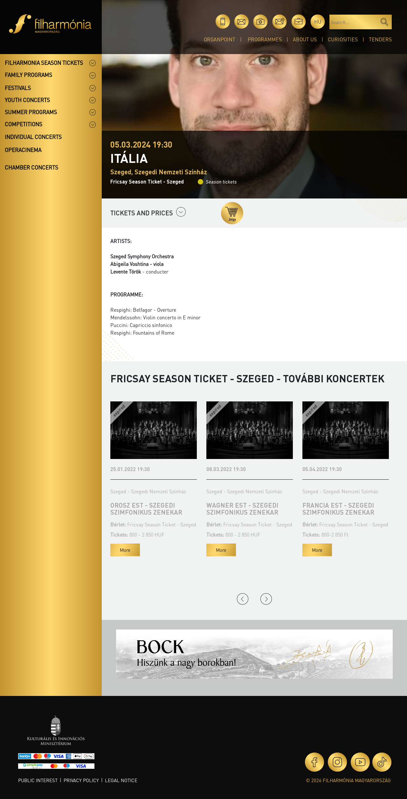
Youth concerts (27, 99)
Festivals (18, 87)
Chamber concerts (31, 167)
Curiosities (343, 39)
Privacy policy (81, 780)
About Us (305, 39)
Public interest (38, 780)
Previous (242, 599)
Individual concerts (33, 136)
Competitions (23, 124)
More (125, 550)
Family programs (28, 74)
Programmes (265, 39)
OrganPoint (219, 39)
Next (266, 599)
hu (317, 21)
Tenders (380, 39)
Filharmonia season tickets (44, 62)
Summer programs (31, 111)
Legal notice (121, 780)
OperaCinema (23, 149)
